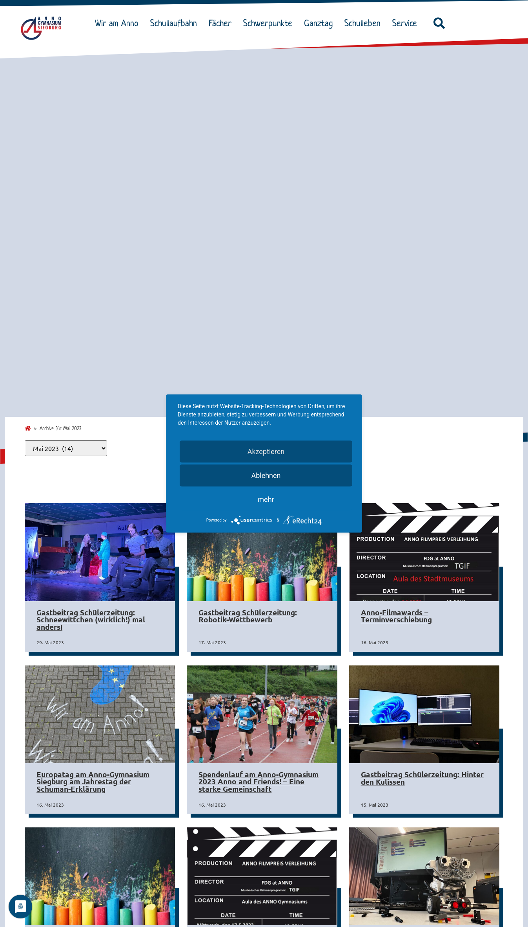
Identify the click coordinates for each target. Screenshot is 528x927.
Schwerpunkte (269, 23)
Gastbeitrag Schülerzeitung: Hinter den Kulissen (422, 778)
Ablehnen (265, 475)
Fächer (222, 23)
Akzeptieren (266, 451)
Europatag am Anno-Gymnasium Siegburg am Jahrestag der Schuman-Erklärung (92, 781)
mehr (266, 499)
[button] (439, 23)
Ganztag (320, 23)
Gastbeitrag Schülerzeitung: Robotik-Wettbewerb (247, 616)
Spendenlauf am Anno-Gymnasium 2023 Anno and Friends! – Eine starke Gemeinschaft (258, 781)
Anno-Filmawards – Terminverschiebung (396, 616)
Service (406, 23)
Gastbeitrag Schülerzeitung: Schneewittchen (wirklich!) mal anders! (90, 619)
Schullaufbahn (175, 23)
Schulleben (364, 23)
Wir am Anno (118, 23)
